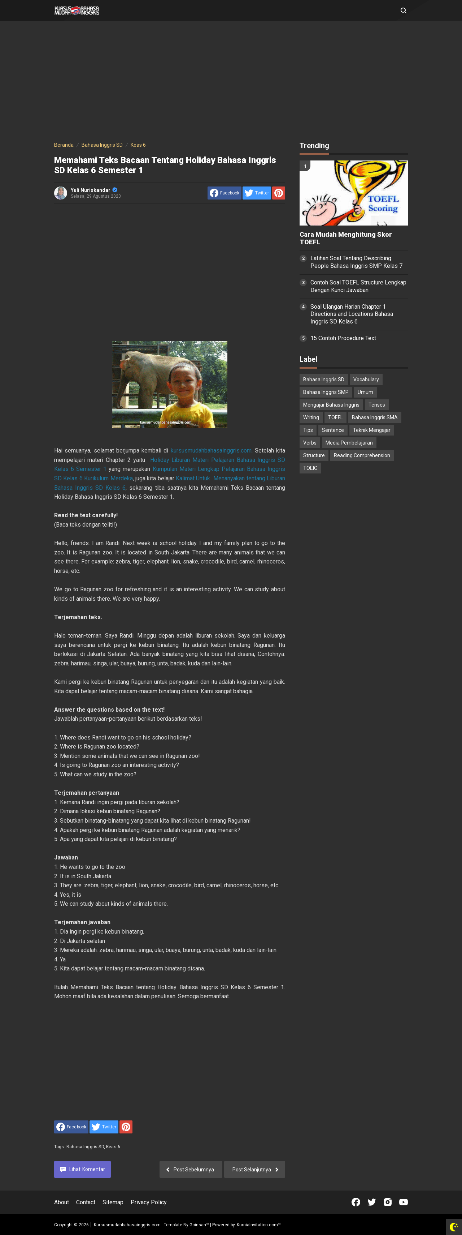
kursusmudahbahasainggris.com (211, 450)
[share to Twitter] (257, 193)
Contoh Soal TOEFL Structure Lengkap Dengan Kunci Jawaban (358, 286)
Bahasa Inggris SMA (375, 417)
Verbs (310, 443)
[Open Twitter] (371, 1202)
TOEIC (310, 468)
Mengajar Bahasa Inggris (331, 405)
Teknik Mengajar (372, 430)
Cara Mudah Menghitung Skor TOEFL (346, 238)
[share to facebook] (224, 193)
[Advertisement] (231, 82)
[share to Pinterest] (278, 193)
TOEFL (335, 417)
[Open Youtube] (403, 1202)
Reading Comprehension (362, 455)
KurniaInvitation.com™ (258, 1224)
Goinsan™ (199, 1224)
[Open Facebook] (356, 1202)
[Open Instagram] (387, 1202)
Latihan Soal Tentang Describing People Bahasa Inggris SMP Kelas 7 (356, 262)
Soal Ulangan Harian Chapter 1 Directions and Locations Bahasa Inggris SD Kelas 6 (351, 314)
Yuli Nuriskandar (94, 190)
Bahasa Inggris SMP (326, 392)
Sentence (333, 430)
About (61, 1202)
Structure (314, 455)
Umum (365, 392)
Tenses (377, 405)
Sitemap (113, 1202)
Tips (308, 430)
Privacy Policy (149, 1202)
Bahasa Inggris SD (85, 1146)
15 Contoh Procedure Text (343, 338)
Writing (311, 417)
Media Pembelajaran (349, 443)
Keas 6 (113, 1146)
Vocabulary (366, 379)
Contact (85, 1202)
